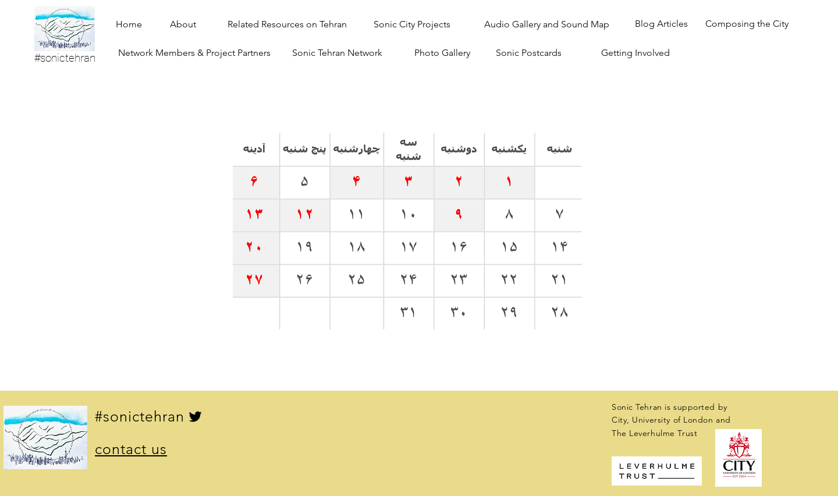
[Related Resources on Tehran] (287, 24)
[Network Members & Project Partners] (194, 53)
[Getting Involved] (635, 53)
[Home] (129, 24)
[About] (183, 24)
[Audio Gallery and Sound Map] (546, 24)
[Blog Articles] (661, 24)
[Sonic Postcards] (529, 53)
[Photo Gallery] (442, 53)
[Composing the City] (747, 24)
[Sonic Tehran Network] (337, 53)
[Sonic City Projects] (412, 24)
